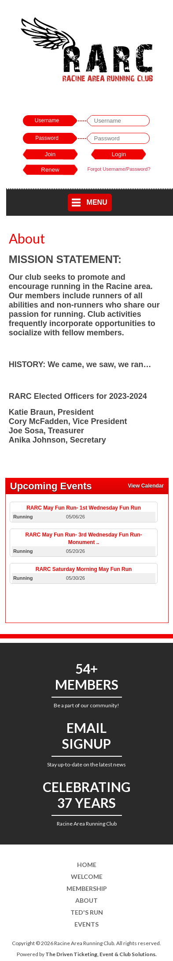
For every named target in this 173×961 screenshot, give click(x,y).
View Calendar (146, 486)
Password (47, 138)
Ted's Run (86, 912)
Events (86, 924)
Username (47, 120)
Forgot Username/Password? (118, 169)
